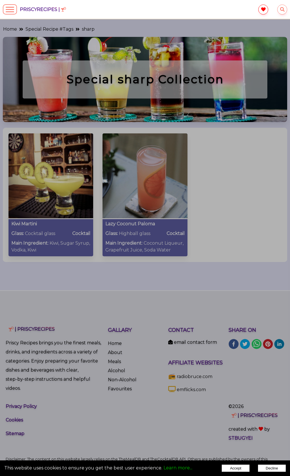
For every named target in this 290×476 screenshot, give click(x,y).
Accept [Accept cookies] (235, 468)
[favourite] (263, 9)
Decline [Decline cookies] (272, 468)
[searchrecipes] (282, 9)
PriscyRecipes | (43, 9)
